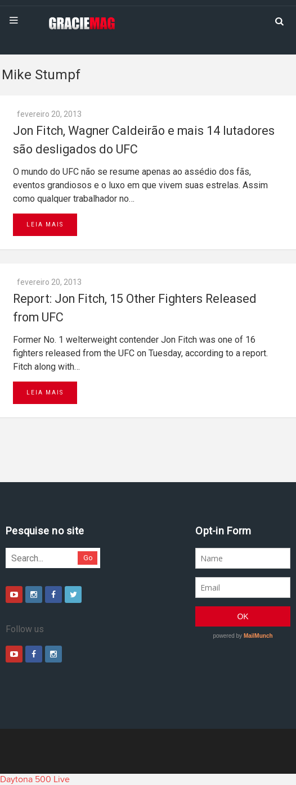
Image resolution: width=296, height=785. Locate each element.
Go (88, 557)
